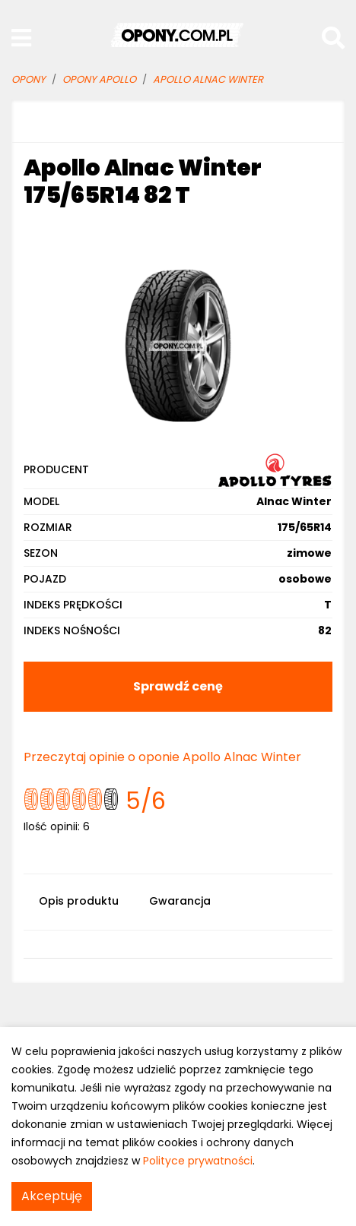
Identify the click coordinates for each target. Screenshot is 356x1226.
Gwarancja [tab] (180, 900)
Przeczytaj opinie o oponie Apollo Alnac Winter (162, 757)
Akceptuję (51, 1196)
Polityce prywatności (198, 1160)
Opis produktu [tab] (79, 900)
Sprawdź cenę (178, 686)
